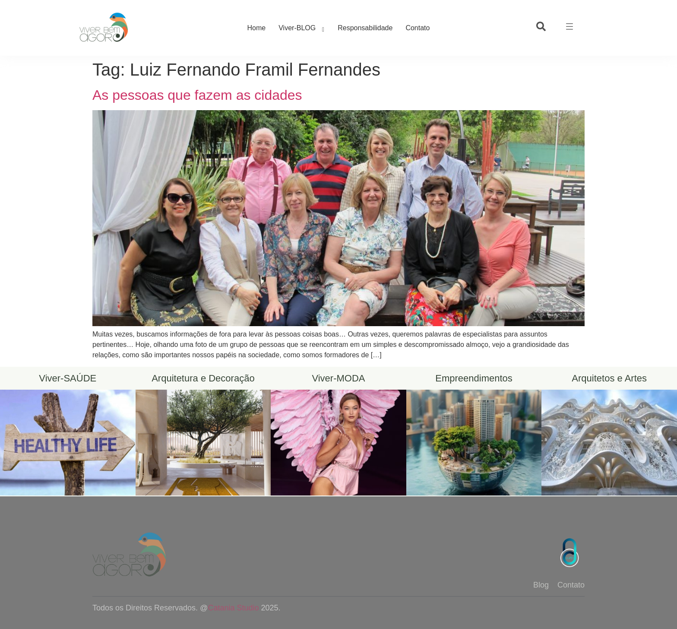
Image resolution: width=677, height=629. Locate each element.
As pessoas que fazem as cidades (197, 95)
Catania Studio (233, 608)
